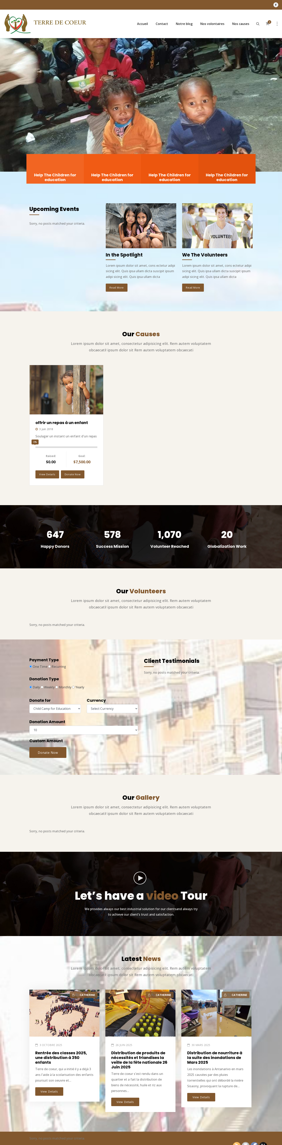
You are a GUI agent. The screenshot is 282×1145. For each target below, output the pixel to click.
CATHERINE (87, 995)
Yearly (78, 687)
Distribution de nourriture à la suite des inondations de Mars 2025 (214, 1057)
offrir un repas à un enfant (61, 422)
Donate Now (73, 474)
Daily (34, 687)
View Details (47, 474)
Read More (116, 287)
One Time (38, 666)
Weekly (48, 687)
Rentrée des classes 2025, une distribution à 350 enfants (61, 1057)
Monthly (63, 687)
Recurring (57, 666)
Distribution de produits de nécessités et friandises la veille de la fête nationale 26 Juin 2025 (139, 1060)
